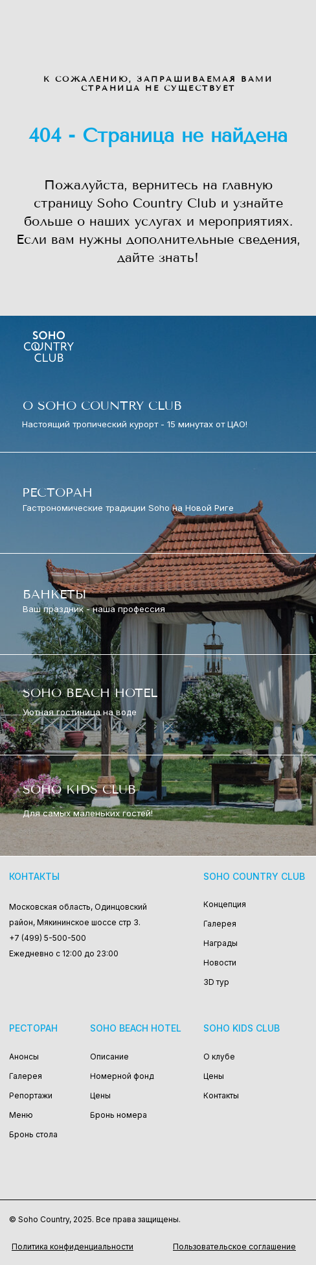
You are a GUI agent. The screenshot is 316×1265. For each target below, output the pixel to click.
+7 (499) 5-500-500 (47, 938)
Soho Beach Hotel (135, 1028)
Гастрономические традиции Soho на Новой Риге (128, 507)
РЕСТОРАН (57, 492)
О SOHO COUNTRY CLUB (102, 405)
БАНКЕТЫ (54, 594)
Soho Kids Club (241, 1028)
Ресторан (33, 1028)
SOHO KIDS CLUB (79, 789)
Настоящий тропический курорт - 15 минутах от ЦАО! (134, 424)
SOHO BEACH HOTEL (90, 692)
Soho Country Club (254, 876)
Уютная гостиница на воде (80, 712)
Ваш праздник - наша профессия (94, 609)
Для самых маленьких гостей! (88, 813)
